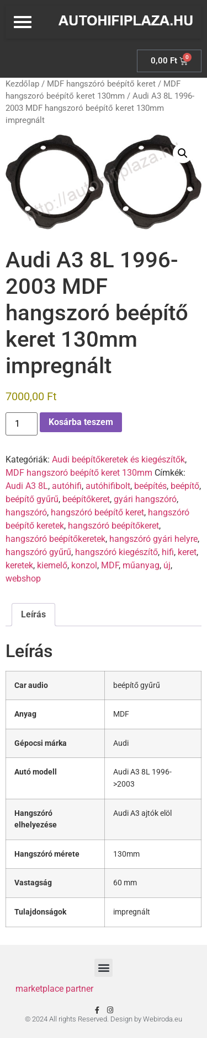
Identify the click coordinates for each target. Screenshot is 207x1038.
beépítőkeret (86, 499)
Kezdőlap (22, 84)
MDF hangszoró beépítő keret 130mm (79, 472)
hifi (168, 552)
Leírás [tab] (33, 614)
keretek (19, 565)
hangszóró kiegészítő (116, 552)
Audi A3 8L (27, 486)
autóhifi (67, 486)
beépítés (150, 486)
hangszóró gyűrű (38, 552)
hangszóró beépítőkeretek (55, 539)
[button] (183, 153)
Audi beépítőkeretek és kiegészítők (118, 459)
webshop (23, 578)
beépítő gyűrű (32, 499)
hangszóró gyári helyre (153, 539)
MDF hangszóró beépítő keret (101, 84)
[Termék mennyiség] (22, 423)
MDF (110, 565)
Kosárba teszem (81, 422)
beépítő (185, 486)
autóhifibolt (108, 486)
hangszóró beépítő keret (97, 512)
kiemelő (52, 565)
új (167, 565)
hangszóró (26, 512)
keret (187, 552)
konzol (84, 565)
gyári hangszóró (145, 499)
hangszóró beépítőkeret (113, 525)
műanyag (141, 565)
